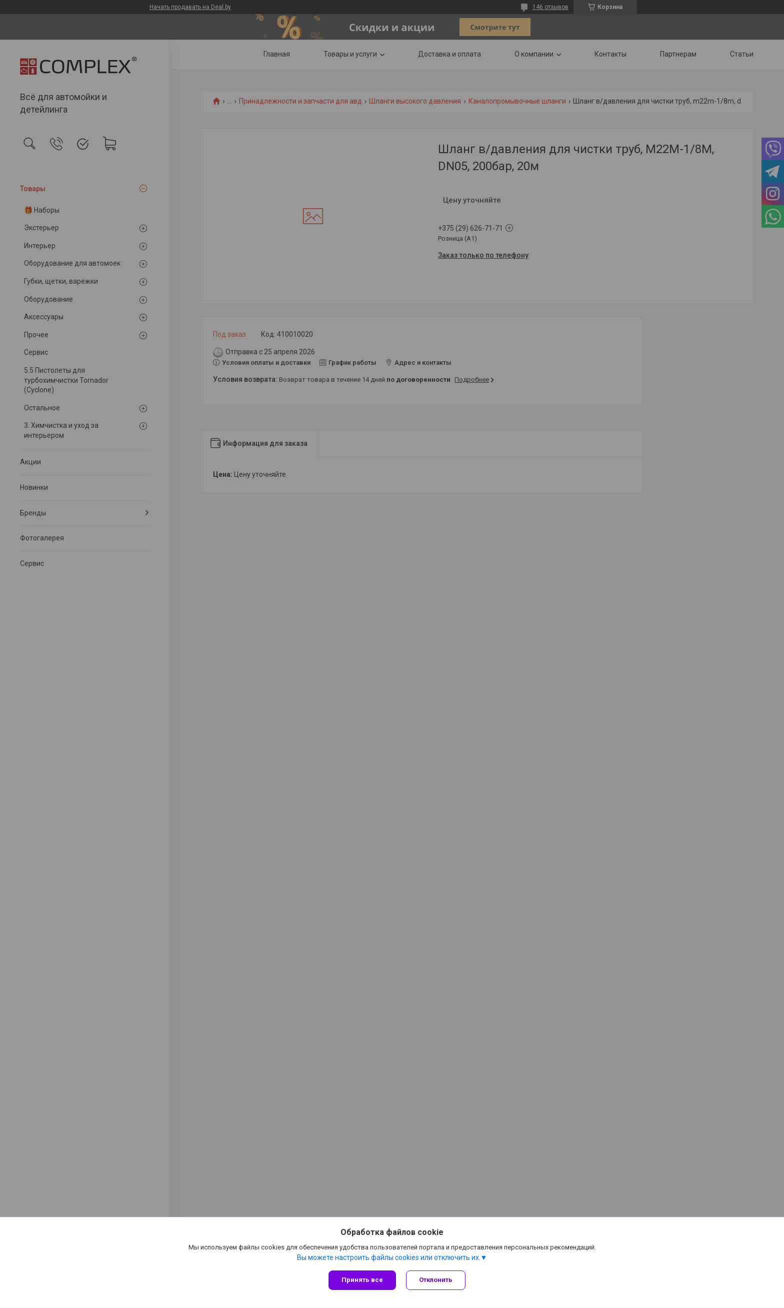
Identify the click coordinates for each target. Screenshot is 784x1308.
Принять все (362, 1279)
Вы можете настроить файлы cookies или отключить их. (388, 1257)
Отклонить (435, 1279)
